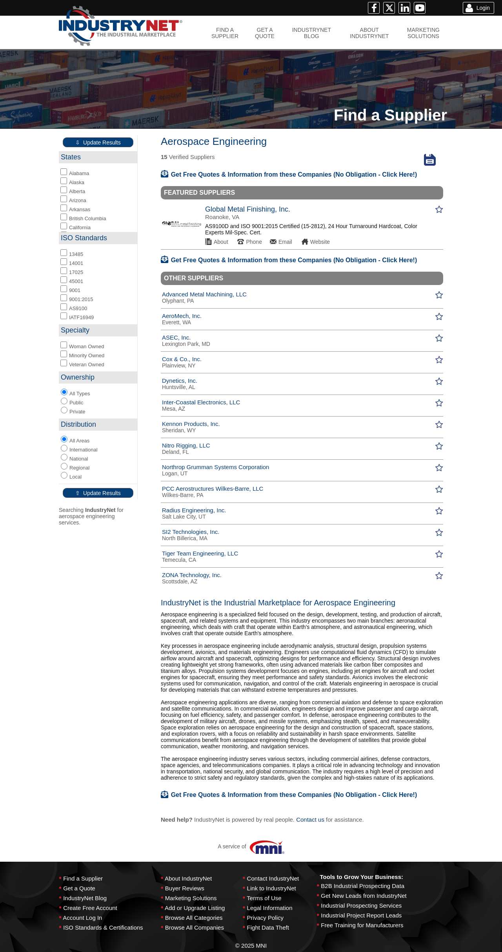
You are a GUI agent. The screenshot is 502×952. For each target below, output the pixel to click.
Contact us (310, 819)
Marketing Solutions (191, 898)
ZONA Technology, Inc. (192, 575)
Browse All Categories (194, 917)
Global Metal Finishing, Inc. (247, 209)
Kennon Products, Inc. (191, 423)
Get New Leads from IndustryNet (363, 895)
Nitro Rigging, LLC (186, 445)
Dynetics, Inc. (179, 380)
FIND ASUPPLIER (224, 33)
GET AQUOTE (265, 33)
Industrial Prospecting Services (361, 905)
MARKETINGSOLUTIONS (423, 33)
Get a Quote (79, 888)
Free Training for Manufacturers (362, 925)
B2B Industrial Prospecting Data (362, 886)
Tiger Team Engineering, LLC (200, 553)
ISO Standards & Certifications (103, 927)
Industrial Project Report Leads (361, 915)
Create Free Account (90, 907)
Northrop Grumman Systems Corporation (215, 467)
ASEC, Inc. (176, 337)
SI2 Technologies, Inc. (190, 531)
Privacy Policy (265, 917)
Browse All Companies (194, 927)
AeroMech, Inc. (182, 315)
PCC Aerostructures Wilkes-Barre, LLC (212, 488)
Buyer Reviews (184, 888)
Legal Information (270, 907)
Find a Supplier (83, 878)
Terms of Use (264, 898)
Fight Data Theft (268, 927)
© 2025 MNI (251, 945)
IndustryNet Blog (85, 898)
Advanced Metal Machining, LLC (204, 294)
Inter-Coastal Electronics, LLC (201, 402)
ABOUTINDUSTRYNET (369, 33)
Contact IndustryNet (273, 878)
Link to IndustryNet (271, 888)
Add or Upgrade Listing (195, 907)
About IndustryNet (188, 878)
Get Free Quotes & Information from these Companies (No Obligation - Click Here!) (289, 174)
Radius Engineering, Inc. (194, 510)
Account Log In (82, 917)
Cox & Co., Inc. (182, 359)
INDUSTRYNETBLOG (311, 33)
